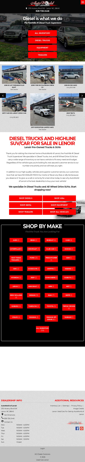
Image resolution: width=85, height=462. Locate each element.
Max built (32, 286)
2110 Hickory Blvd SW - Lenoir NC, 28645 (42, 8)
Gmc (15, 269)
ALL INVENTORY (42, 33)
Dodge (68, 249)
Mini (50, 286)
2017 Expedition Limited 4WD (42, 127)
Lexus (15, 286)
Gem (68, 258)
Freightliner (51, 258)
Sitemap (66, 406)
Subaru (15, 306)
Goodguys (32, 269)
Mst (68, 286)
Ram (50, 295)
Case (68, 240)
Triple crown (69, 306)
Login (42, 448)
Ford (32, 258)
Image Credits (78, 409)
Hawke (68, 269)
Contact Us (8, 422)
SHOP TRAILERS (25, 212)
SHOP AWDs (25, 205)
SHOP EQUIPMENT (59, 205)
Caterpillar (15, 249)
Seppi (68, 295)
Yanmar (67, 317)
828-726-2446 (42, 11)
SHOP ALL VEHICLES (59, 212)
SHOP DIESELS (25, 198)
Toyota (50, 306)
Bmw (32, 240)
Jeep (33, 278)
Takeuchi (32, 306)
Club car (50, 249)
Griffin (50, 269)
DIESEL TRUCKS (42, 40)
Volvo (15, 317)
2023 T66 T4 (71, 113)
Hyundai (15, 278)
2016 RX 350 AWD (70, 85)
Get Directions (9, 415)
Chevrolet (32, 249)
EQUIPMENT (42, 48)
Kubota (67, 278)
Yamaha (32, 317)
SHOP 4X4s (59, 198)
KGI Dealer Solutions (42, 454)
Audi (15, 240)
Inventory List (55, 406)
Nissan (32, 295)
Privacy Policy (76, 406)
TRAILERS (42, 55)
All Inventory (42, 328)
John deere (50, 278)
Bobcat (50, 240)
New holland (16, 295)
